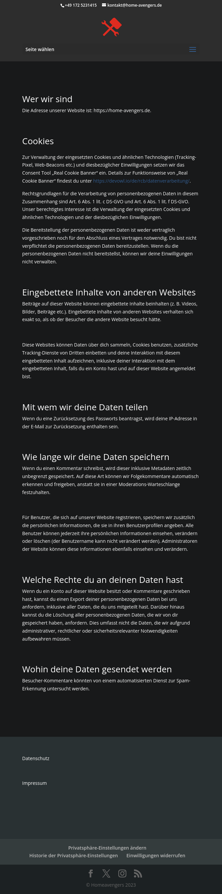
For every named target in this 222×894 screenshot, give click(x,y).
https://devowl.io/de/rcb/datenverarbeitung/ (141, 181)
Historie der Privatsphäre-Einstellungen (73, 855)
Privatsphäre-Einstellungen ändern (107, 848)
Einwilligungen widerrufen (155, 855)
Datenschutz (35, 758)
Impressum (34, 783)
